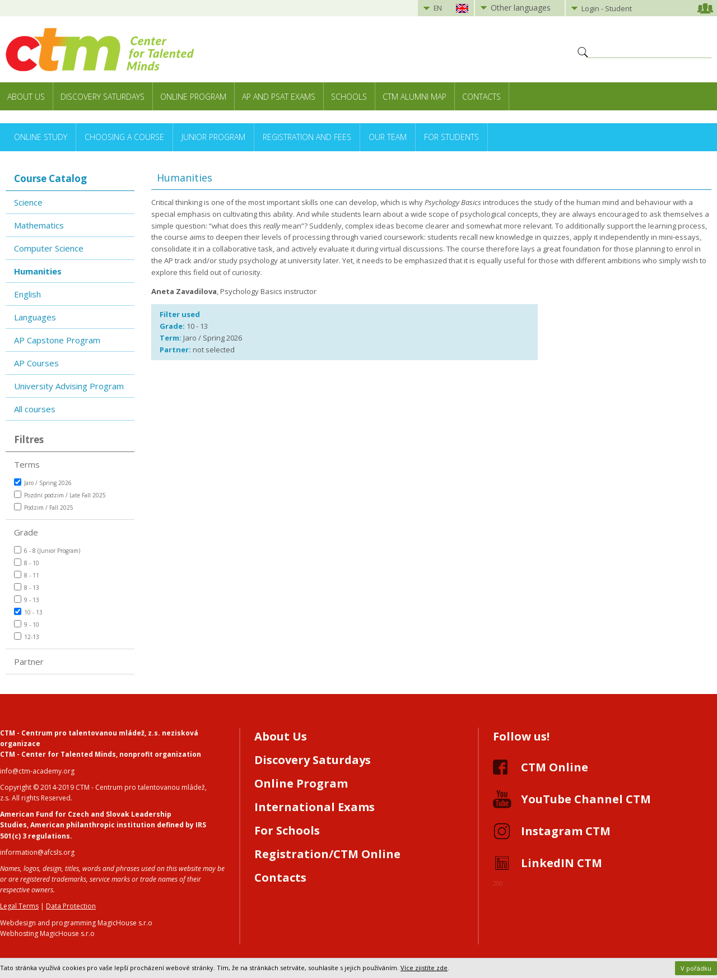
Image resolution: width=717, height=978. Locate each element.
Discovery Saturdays (102, 96)
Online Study (40, 137)
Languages (35, 317)
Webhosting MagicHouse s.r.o (47, 933)
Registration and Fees (307, 137)
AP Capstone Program (57, 340)
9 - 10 (26, 624)
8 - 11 (26, 575)
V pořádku (696, 968)
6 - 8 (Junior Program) (47, 550)
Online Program (193, 96)
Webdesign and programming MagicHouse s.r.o (76, 923)
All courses (34, 409)
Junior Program (213, 137)
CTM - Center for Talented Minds (58, 754)
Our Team (388, 137)
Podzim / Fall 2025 (43, 507)
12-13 (26, 636)
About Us (26, 96)
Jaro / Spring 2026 (43, 482)
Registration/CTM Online (327, 853)
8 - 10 (26, 562)
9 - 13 (26, 599)
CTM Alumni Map (414, 96)
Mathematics (39, 225)
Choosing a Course (124, 137)
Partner (29, 661)
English (27, 294)
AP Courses (36, 363)
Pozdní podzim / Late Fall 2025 (60, 495)
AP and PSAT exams (278, 96)
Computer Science (48, 248)
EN (438, 8)
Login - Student (606, 8)
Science (28, 202)
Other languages (521, 7)
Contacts (481, 96)
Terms (27, 464)
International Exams (314, 806)
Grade (26, 532)
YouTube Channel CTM (586, 799)
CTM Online (554, 767)
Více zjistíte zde (424, 967)
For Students (451, 137)
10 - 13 (28, 612)
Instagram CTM (566, 831)
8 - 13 (26, 587)
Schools (349, 96)
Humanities (38, 271)
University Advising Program (69, 386)
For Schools (287, 830)
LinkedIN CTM (561, 862)
